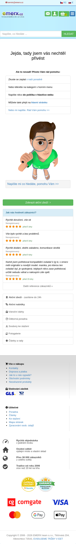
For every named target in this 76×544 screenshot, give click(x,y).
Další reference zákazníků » (38, 286)
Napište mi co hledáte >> (33, 183)
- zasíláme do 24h (23, 297)
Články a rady (14, 340)
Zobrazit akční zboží (38, 202)
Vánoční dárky (15, 311)
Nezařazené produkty (20, 381)
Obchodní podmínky (19, 378)
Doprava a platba (18, 371)
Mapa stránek (16, 422)
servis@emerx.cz (14, 2)
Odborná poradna (16, 318)
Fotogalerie (13, 333)
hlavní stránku (39, 102)
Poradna (13, 412)
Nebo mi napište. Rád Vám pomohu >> (29, 110)
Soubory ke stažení (17, 326)
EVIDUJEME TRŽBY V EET (48, 538)
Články (12, 415)
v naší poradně (34, 79)
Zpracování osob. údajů (21, 425)
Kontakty (13, 368)
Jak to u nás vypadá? (20, 375)
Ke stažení (14, 418)
